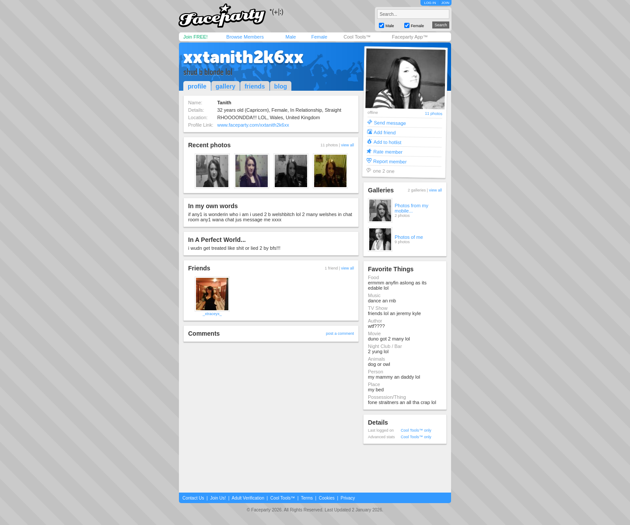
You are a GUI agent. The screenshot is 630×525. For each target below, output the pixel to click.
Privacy (348, 498)
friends (255, 86)
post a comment (340, 333)
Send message (390, 122)
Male (290, 36)
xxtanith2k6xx (243, 57)
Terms (307, 498)
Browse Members (245, 36)
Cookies (327, 498)
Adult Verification (247, 498)
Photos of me (409, 237)
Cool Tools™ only (416, 430)
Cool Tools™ (357, 36)
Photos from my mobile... (411, 208)
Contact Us (193, 498)
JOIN (445, 3)
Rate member (387, 151)
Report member (390, 161)
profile (197, 86)
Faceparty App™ (410, 36)
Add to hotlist (388, 142)
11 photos (433, 113)
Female (319, 36)
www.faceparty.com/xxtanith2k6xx (253, 125)
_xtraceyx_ (212, 314)
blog (280, 86)
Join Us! (218, 498)
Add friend (385, 132)
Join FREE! (195, 36)
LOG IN (430, 3)
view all (347, 145)
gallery (225, 86)
